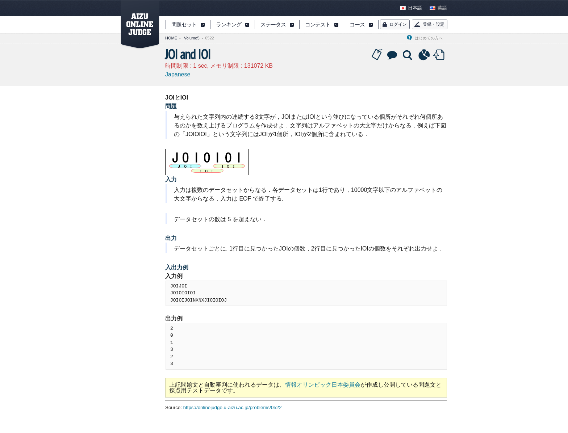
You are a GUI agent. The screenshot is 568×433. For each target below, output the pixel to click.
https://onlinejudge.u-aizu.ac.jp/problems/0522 (232, 407)
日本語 (415, 7)
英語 (442, 7)
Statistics (424, 55)
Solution (408, 55)
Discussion (392, 55)
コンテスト (317, 25)
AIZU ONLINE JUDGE (136, 24)
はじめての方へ (431, 38)
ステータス (273, 25)
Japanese (177, 74)
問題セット (184, 25)
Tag (377, 55)
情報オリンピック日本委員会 (322, 385)
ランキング (228, 25)
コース (357, 25)
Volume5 (192, 38)
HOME (171, 38)
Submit (440, 55)
